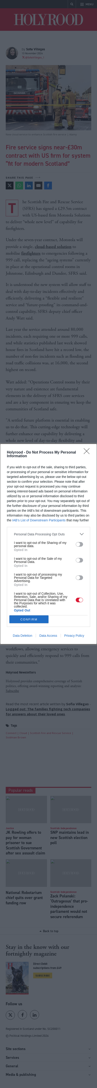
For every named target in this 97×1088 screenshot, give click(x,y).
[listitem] (48, 534)
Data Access (48, 635)
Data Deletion (22, 635)
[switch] (79, 544)
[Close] (88, 452)
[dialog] (48, 544)
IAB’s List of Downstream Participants (38, 520)
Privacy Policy (74, 635)
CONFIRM (29, 619)
